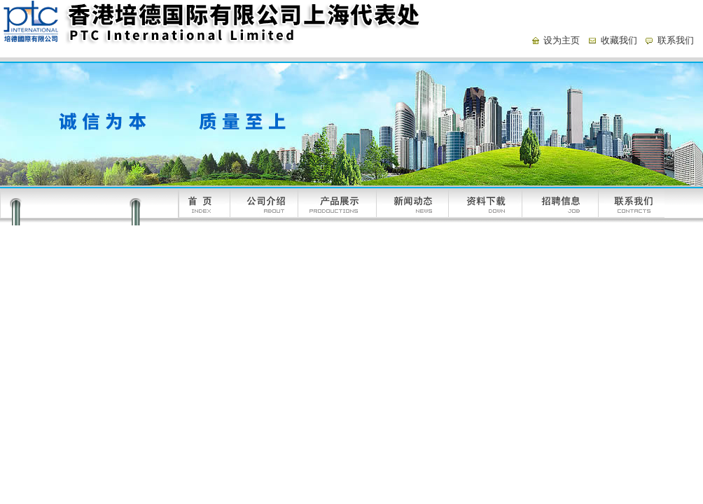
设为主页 (561, 40)
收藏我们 (619, 40)
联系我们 (675, 40)
